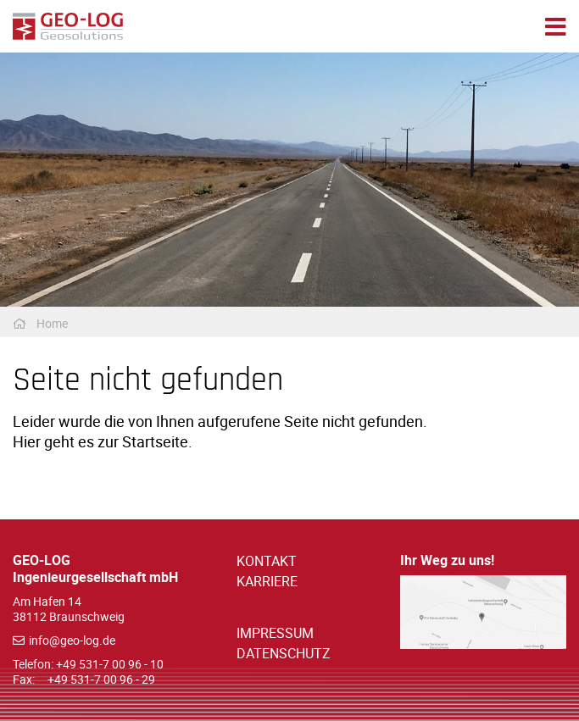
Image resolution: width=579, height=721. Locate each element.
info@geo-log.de (72, 640)
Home (52, 323)
